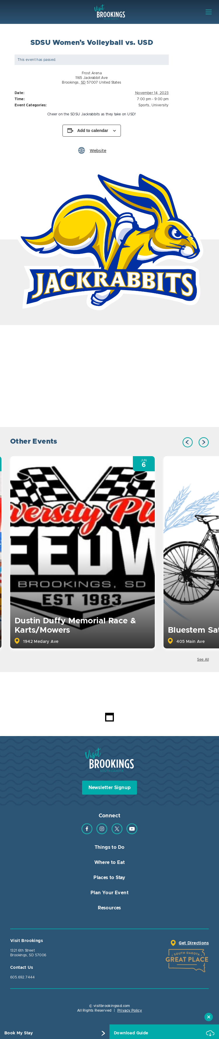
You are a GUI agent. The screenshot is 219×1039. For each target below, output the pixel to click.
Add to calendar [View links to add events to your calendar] (92, 130)
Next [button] (204, 442)
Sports (143, 105)
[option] (109, 239)
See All (203, 659)
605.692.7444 (22, 977)
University (160, 105)
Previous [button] (187, 442)
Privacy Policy (129, 1010)
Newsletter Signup (109, 787)
